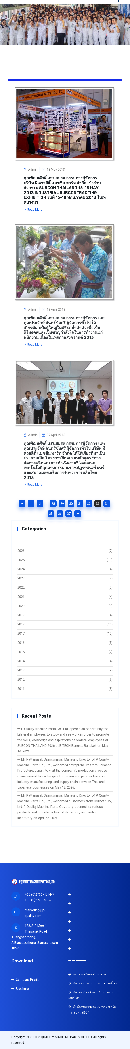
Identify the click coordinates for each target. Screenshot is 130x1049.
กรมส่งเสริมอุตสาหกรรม (87, 974)
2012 (21, 679)
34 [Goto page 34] (107, 503)
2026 (21, 551)
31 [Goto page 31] (80, 503)
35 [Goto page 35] (51, 514)
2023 (21, 578)
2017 (21, 634)
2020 (21, 606)
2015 (21, 652)
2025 (21, 560)
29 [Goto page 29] (62, 503)
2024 (21, 569)
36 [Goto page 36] (60, 514)
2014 (21, 661)
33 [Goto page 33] (98, 503)
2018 (21, 624)
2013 (21, 670)
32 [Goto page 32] (89, 503)
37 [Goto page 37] (69, 514)
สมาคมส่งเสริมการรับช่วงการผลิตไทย (90, 995)
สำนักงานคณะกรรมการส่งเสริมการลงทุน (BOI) (92, 1009)
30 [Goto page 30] (71, 503)
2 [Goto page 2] (40, 503)
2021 (21, 597)
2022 (21, 588)
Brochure (20, 988)
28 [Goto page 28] (53, 503)
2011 (21, 689)
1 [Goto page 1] (31, 503)
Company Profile (25, 979)
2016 (21, 643)
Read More (33, 209)
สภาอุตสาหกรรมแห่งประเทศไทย (92, 983)
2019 (21, 615)
